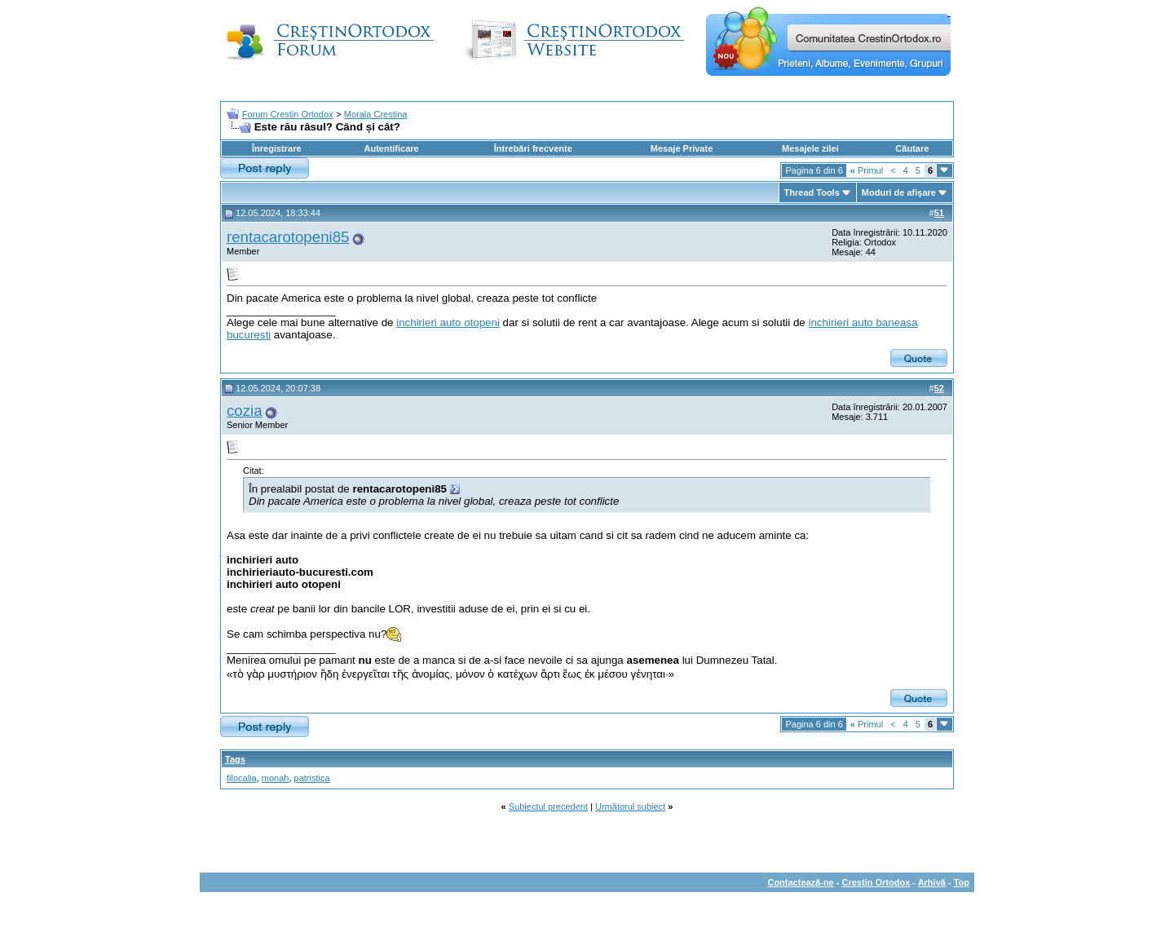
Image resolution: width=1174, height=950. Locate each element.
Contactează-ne (800, 882)
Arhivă (932, 882)
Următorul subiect (630, 806)
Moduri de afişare (899, 192)
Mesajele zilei (810, 148)
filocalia (242, 778)
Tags (235, 759)
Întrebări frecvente (533, 148)
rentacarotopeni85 (288, 236)
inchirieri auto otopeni (448, 322)
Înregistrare (277, 148)
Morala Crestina (376, 114)
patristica (312, 778)
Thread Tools (812, 192)
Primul (866, 170)
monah (275, 778)
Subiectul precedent (548, 806)
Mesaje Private (682, 148)
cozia (245, 410)
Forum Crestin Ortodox (287, 114)
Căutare (912, 148)
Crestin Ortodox (876, 882)
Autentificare (391, 148)
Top (961, 882)
